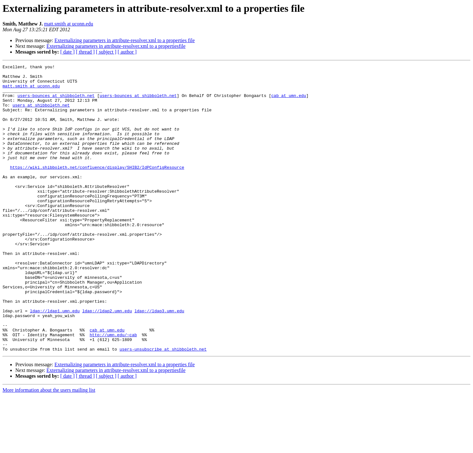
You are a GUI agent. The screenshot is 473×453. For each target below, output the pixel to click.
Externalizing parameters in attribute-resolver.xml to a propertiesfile (116, 46)
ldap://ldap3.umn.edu (159, 360)
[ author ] (127, 52)
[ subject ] (106, 52)
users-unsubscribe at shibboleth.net (163, 406)
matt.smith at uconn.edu (68, 23)
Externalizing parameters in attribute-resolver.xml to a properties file (125, 40)
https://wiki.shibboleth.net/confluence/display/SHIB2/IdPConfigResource (97, 188)
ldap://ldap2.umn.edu (107, 360)
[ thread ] (85, 52)
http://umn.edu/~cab (113, 389)
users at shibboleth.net (41, 113)
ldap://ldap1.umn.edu (55, 360)
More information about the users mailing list (49, 447)
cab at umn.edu (288, 102)
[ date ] (67, 52)
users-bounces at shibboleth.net (56, 102)
